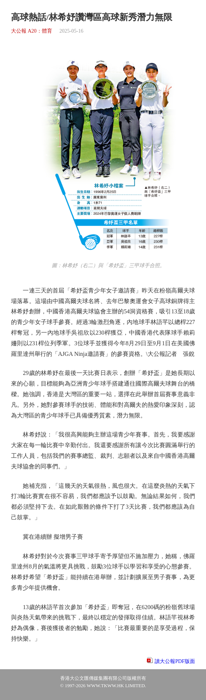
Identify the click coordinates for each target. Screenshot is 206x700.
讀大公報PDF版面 (175, 661)
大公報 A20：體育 (31, 31)
